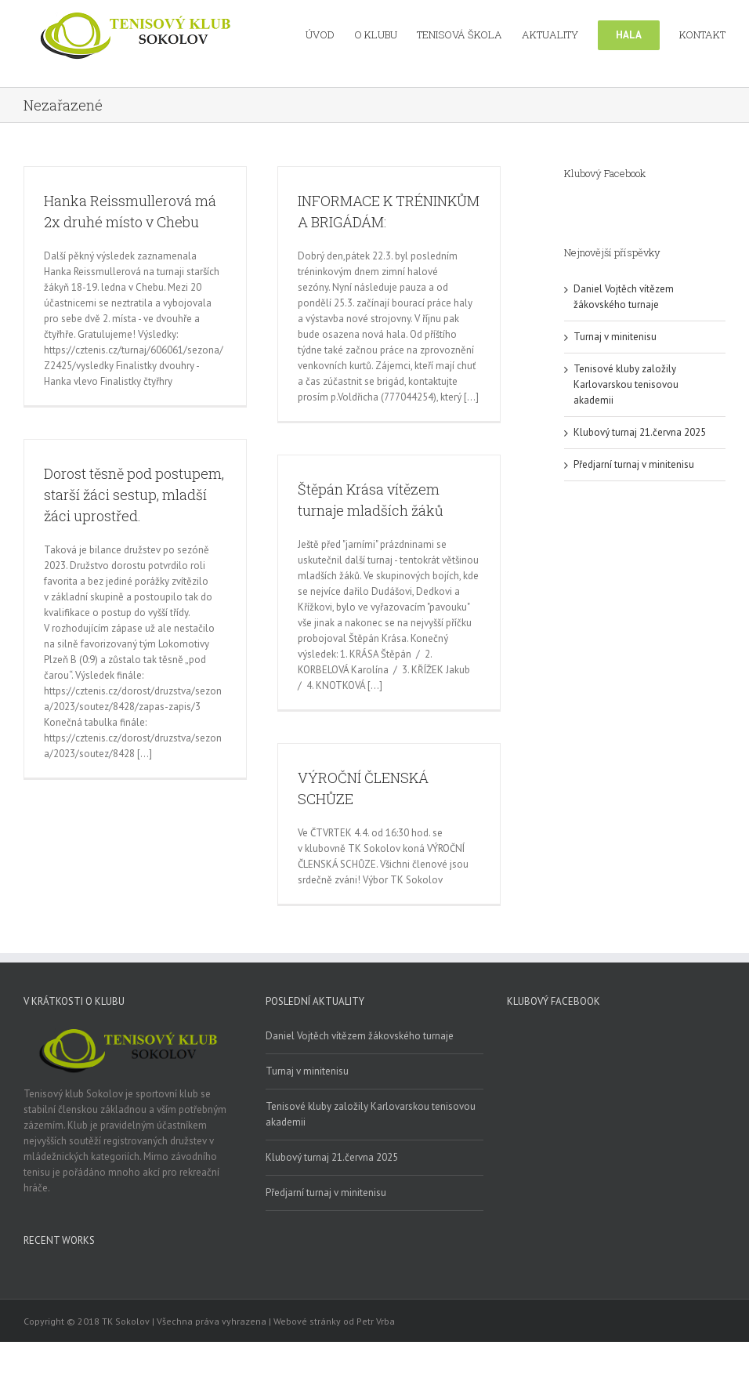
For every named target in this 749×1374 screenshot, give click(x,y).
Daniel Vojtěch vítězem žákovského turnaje (360, 1035)
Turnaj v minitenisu (615, 336)
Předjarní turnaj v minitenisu (634, 464)
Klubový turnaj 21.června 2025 (640, 432)
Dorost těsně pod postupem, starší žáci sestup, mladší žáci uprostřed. (134, 494)
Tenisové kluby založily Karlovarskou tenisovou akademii (626, 384)
